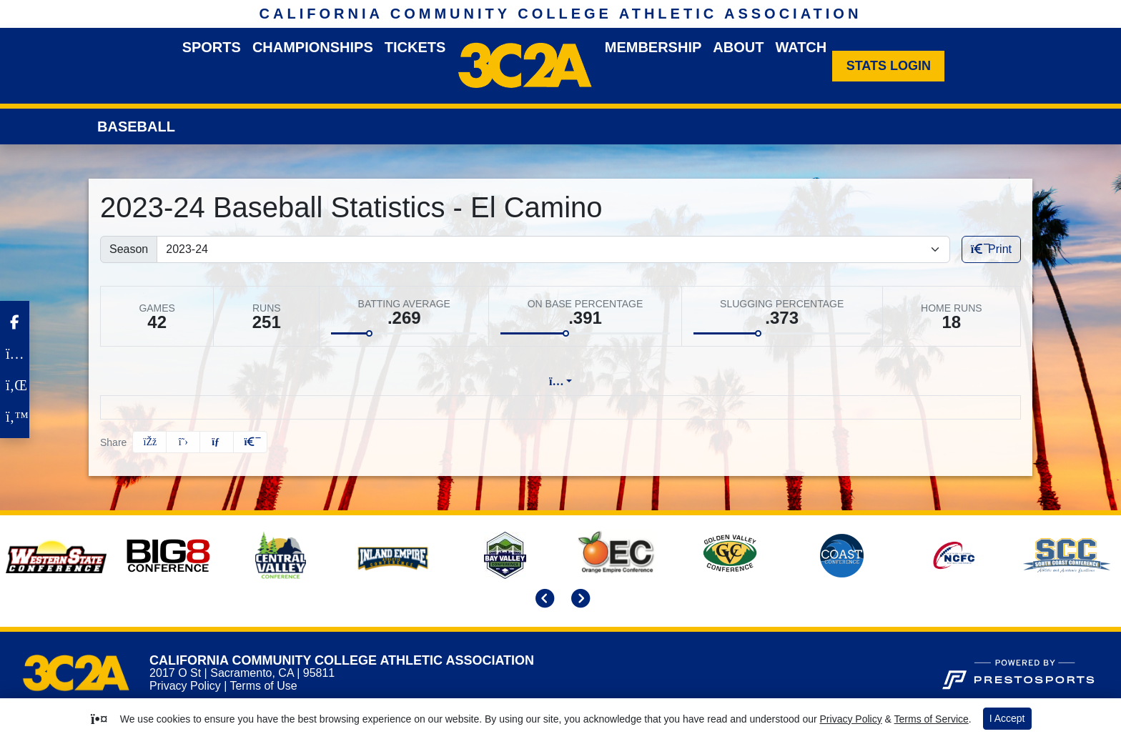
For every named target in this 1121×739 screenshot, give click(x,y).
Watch (800, 47)
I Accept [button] (1007, 718)
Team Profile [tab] (342, 381)
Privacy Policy (185, 686)
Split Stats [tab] (590, 381)
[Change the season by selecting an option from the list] (553, 249)
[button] (250, 442)
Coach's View (776, 381)
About (738, 47)
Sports (211, 47)
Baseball (136, 126)
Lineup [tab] (425, 381)
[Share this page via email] (216, 442)
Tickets (415, 47)
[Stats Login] (888, 66)
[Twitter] (14, 416)
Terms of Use (263, 686)
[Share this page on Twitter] (183, 442)
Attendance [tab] (679, 381)
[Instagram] (14, 354)
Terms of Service (931, 719)
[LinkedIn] (14, 385)
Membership (653, 47)
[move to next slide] (578, 599)
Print (991, 249)
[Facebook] (14, 322)
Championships (312, 47)
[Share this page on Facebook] (149, 442)
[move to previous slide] (542, 599)
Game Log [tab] (503, 381)
